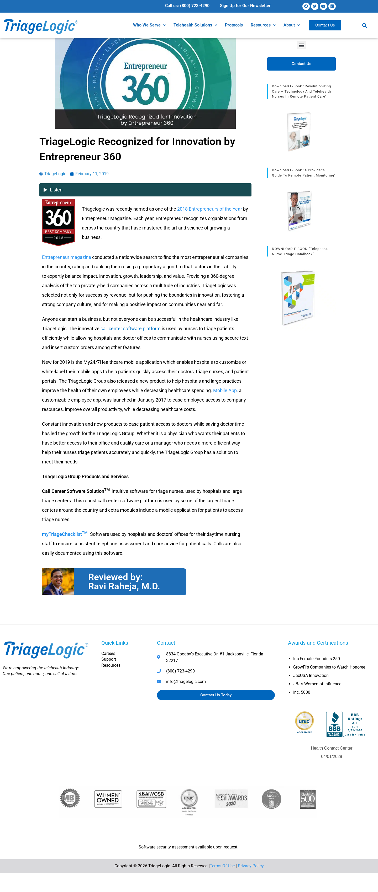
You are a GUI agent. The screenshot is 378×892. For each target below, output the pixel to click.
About (292, 25)
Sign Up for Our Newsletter (245, 5)
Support (108, 659)
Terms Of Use (222, 865)
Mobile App (225, 390)
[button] (149, 25)
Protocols (234, 25)
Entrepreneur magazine (66, 257)
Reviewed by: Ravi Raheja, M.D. (124, 582)
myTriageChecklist (65, 534)
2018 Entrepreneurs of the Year (209, 209)
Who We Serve (149, 25)
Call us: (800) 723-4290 (187, 5)
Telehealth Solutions (195, 25)
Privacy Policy (251, 865)
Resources (263, 25)
